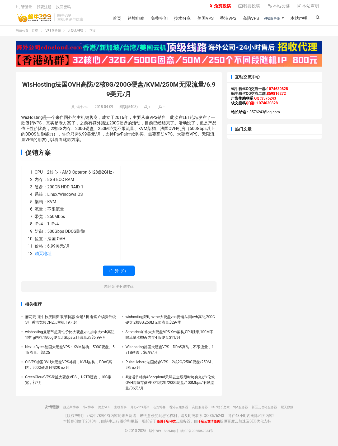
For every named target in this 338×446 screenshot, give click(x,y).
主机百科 (112, 410)
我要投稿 (249, 6)
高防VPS (245, 18)
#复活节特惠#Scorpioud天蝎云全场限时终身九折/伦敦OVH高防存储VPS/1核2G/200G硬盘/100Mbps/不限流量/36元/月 (170, 385)
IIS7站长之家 (225, 410)
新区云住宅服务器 (275, 410)
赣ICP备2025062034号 (198, 434)
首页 (111, 18)
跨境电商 (130, 18)
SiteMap (168, 434)
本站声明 (308, 6)
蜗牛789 (83, 110)
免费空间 (153, 18)
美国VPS (199, 18)
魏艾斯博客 (57, 410)
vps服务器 (248, 410)
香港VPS (222, 18)
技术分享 (176, 18)
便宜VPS (94, 410)
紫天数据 (301, 410)
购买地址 (43, 256)
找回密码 (63, 7)
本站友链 (278, 6)
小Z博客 (76, 410)
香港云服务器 (178, 410)
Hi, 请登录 (24, 7)
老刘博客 (156, 410)
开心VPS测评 (134, 410)
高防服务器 (202, 410)
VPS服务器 (269, 18)
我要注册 (44, 7)
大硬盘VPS (75, 34)
